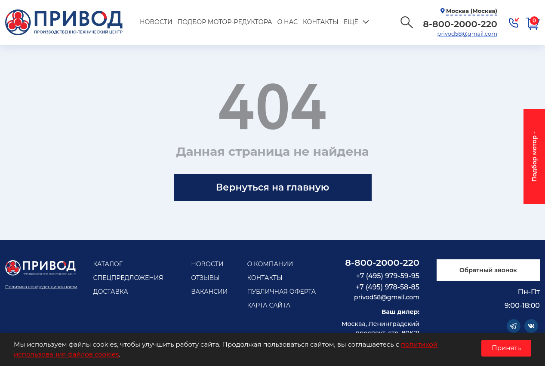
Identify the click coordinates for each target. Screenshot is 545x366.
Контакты (320, 22)
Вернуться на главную (272, 187)
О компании (270, 264)
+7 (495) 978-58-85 (387, 287)
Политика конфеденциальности (41, 286)
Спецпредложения (128, 278)
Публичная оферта (281, 291)
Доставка (110, 291)
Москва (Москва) (471, 10)
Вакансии (209, 291)
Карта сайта (268, 305)
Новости (156, 22)
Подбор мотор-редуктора (224, 22)
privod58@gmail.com (467, 33)
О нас (287, 22)
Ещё (350, 22)
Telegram (513, 326)
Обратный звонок (488, 270)
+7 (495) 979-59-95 (387, 276)
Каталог (107, 264)
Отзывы (205, 278)
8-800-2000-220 (382, 262)
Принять (506, 348)
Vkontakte (531, 326)
